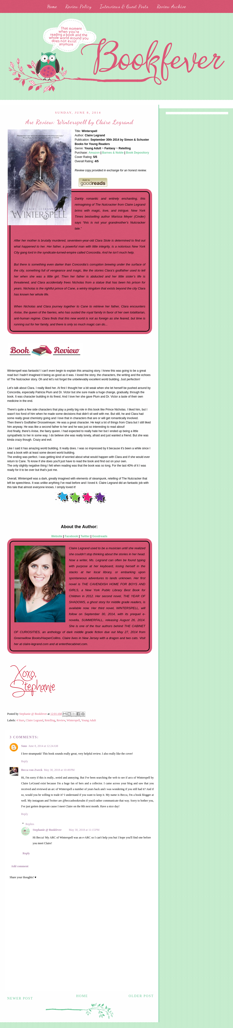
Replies (29, 824)
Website (56, 536)
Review (61, 720)
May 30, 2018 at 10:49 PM (59, 770)
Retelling (50, 720)
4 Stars (20, 720)
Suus (24, 746)
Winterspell (73, 720)
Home (52, 6)
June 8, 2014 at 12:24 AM (43, 746)
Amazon (94, 152)
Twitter (85, 536)
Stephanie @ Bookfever (47, 830)
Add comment (19, 866)
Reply (24, 761)
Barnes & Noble (112, 152)
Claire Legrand (34, 720)
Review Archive (171, 6)
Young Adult (88, 720)
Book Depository (137, 152)
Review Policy (78, 6)
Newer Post (20, 998)
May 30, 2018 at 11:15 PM (84, 830)
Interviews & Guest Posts (124, 6)
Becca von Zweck (32, 770)
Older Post (141, 996)
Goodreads (99, 536)
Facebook (71, 536)
